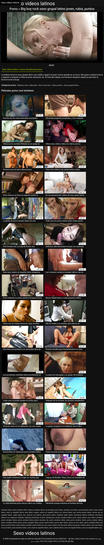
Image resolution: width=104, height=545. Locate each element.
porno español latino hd (93, 523)
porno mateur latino (83, 526)
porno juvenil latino (8, 526)
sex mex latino (96, 526)
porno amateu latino (25, 521)
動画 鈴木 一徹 (64, 539)
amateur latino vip (40, 510)
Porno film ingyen (46, 542)
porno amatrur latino (78, 521)
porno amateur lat (41, 521)
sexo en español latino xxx (92, 528)
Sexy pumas (58, 86)
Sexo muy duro (45, 86)
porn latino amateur (95, 518)
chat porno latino (49, 516)
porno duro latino (61, 523)
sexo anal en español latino (38, 528)
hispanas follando (17, 518)
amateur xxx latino (71, 510)
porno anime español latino (28, 523)
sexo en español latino (72, 528)
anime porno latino (84, 513)
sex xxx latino (6, 528)
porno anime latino (47, 523)
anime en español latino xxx (51, 513)
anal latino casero (32, 513)
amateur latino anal (8, 510)
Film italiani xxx (92, 539)
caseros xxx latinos (34, 516)
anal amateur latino (86, 510)
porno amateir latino (9, 521)
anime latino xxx (69, 513)
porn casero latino (80, 518)
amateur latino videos (25, 510)
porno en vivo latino (76, 523)
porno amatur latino (94, 521)
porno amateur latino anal (59, 521)
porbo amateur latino (64, 518)
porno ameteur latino (9, 523)
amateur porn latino (55, 510)
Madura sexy (23, 86)
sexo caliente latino (56, 528)
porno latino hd (69, 526)
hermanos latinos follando (84, 516)
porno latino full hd (55, 526)
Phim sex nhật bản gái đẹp (64, 542)
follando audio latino (65, 516)
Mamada (34, 86)
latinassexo (50, 518)
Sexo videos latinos (78, 539)
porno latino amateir (24, 526)
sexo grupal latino (73, 86)
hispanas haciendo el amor (35, 518)
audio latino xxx (19, 516)
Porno (14, 9)
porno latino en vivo (39, 526)
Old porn (56, 539)
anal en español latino (15, 513)
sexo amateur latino (19, 528)
